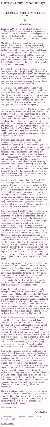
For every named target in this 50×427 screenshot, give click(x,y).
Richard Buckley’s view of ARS (25, 318)
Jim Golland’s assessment (33, 358)
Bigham (30, 247)
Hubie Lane (13, 156)
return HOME (7, 423)
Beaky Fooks (42, 126)
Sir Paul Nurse (14, 285)
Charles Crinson (16, 135)
